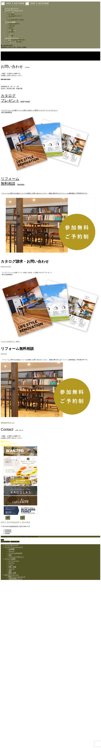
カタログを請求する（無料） (11, 341)
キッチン (11, 26)
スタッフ (11, 14)
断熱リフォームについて (16, 40)
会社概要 (11, 12)
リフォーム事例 (10, 22)
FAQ (9, 18)
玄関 (9, 34)
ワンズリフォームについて (14, 10)
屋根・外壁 (12, 36)
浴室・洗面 (12, 30)
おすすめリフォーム (11, 38)
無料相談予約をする (8, 423)
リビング (11, 32)
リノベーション (13, 24)
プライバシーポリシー (16, 20)
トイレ (10, 28)
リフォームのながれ (15, 16)
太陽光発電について (15, 42)
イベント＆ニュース (11, 8)
